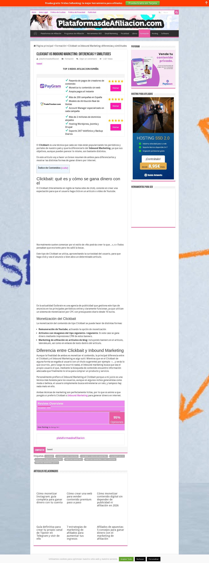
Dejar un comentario (88, 59)
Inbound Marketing (78, 395)
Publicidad (92, 12)
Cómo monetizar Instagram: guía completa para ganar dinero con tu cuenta (50, 498)
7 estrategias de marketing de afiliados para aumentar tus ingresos (77, 532)
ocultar (64, 168)
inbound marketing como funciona (100, 459)
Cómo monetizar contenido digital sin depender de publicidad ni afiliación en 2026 (110, 499)
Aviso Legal (43, 12)
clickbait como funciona (67, 456)
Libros (134, 33)
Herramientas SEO (94, 33)
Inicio (34, 12)
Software (165, 33)
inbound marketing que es (47, 463)
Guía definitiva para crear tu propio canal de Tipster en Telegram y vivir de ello (49, 532)
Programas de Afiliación (74, 33)
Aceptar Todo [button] (126, 559)
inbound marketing (74, 459)
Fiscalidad (125, 33)
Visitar (116, 88)
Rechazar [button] (140, 559)
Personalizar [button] (154, 559)
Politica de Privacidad (76, 12)
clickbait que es (117, 456)
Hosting (155, 33)
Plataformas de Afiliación (51, 33)
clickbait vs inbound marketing (49, 459)
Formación (144, 33)
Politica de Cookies (58, 12)
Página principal (43, 45)
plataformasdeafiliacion (49, 59)
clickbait (49, 456)
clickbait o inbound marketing (94, 456)
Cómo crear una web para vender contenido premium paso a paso (79, 498)
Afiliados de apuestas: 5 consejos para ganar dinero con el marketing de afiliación (110, 532)
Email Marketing (111, 33)
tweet (39, 63)
